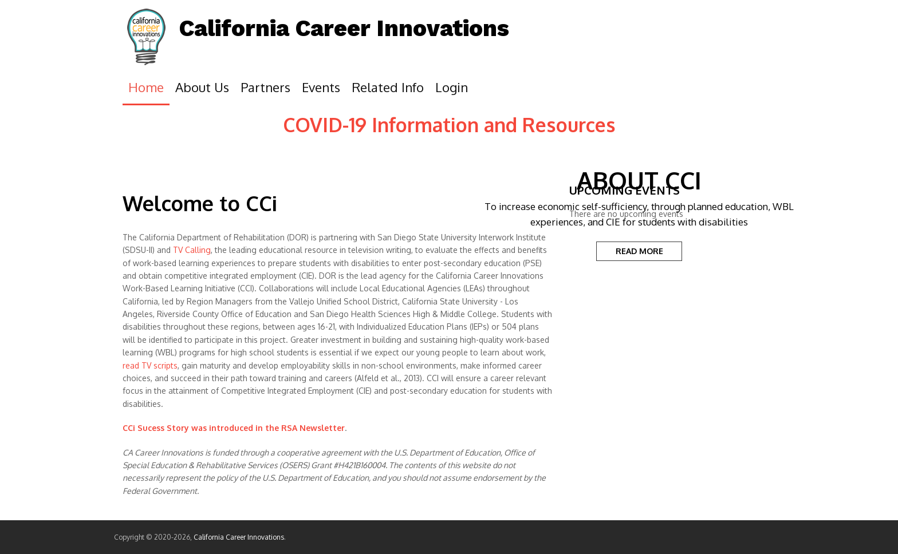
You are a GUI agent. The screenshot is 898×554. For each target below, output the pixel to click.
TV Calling (192, 250)
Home (146, 87)
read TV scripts (150, 365)
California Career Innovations (344, 28)
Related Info (388, 87)
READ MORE (639, 251)
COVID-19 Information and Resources (449, 125)
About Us (202, 87)
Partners (265, 87)
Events (321, 87)
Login (451, 87)
